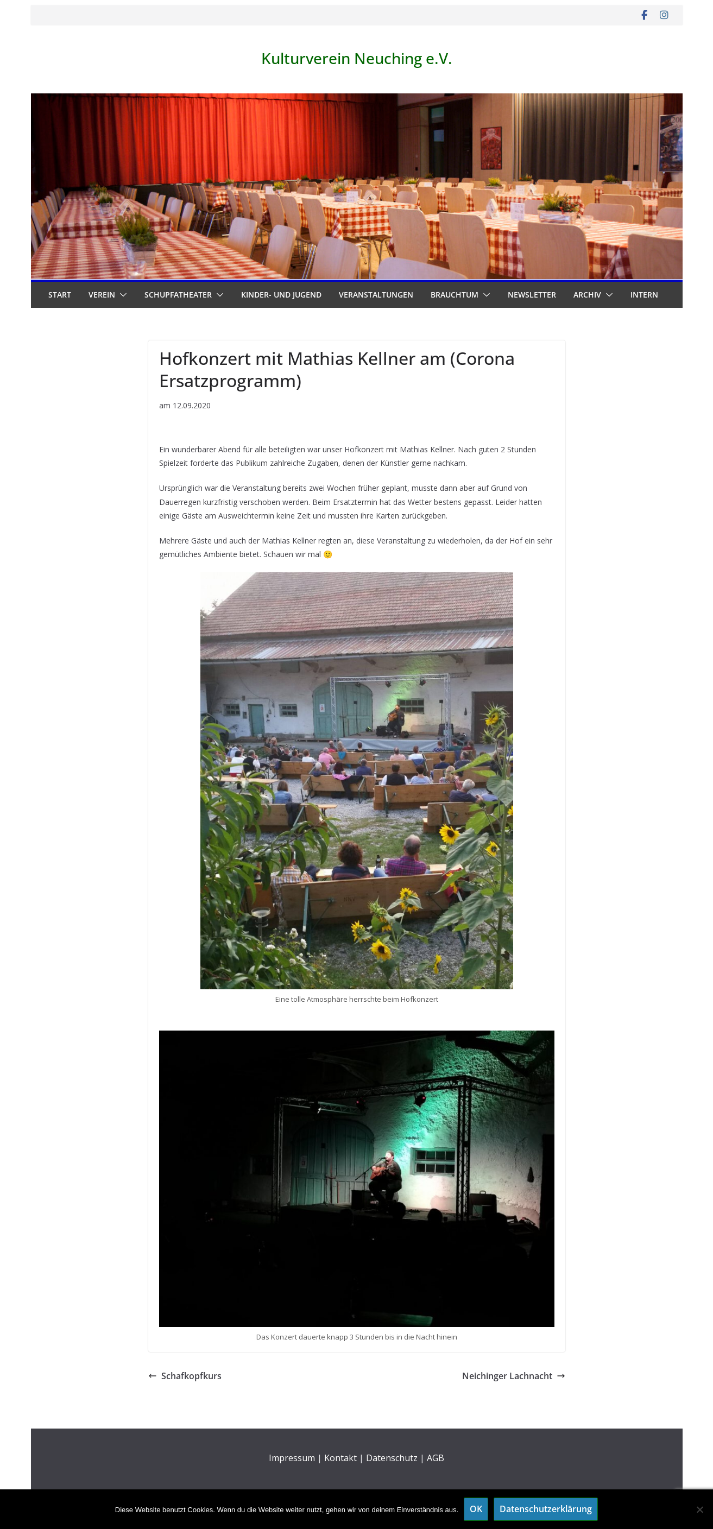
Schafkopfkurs (185, 1376)
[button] (121, 294)
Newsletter (532, 294)
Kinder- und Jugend (281, 294)
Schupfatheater (178, 294)
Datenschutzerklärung (546, 1509)
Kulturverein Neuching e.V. (356, 58)
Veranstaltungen (376, 294)
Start (59, 294)
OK (476, 1509)
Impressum (292, 1458)
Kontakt (340, 1458)
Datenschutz (392, 1458)
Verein (102, 294)
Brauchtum (454, 294)
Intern (644, 294)
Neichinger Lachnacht (513, 1376)
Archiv (587, 294)
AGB (435, 1458)
